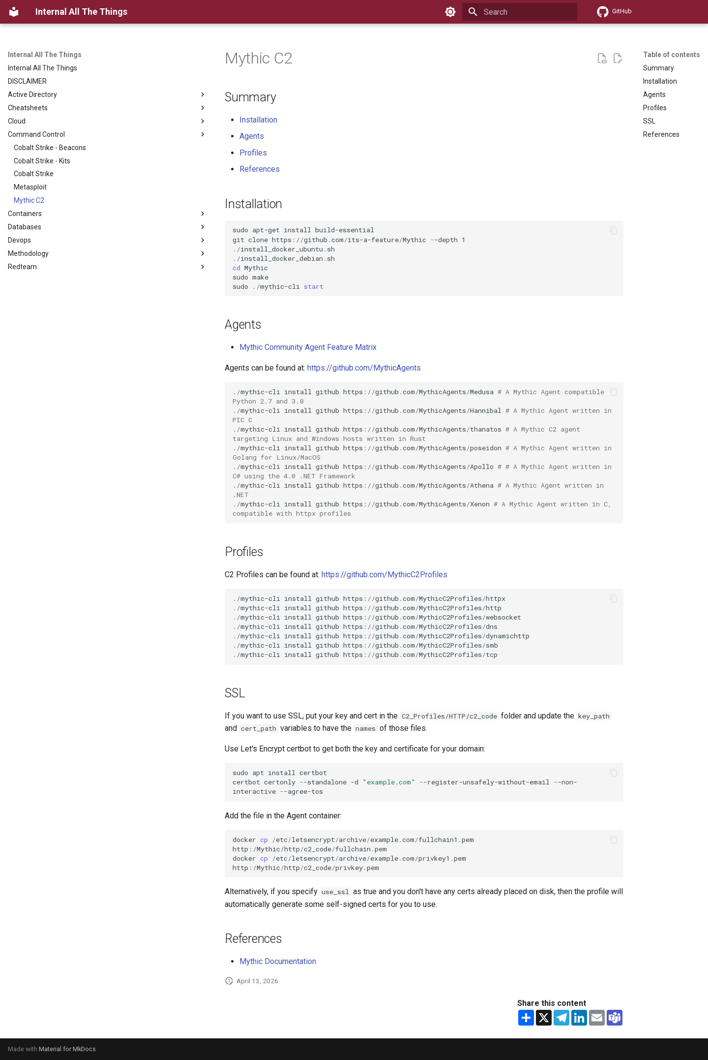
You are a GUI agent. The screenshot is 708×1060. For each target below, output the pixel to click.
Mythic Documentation (277, 961)
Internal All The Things (45, 55)
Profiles (253, 152)
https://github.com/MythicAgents (364, 368)
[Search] (519, 12)
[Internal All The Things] (14, 12)
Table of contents (671, 55)
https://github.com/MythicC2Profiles (384, 574)
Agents (251, 136)
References (259, 169)
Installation (258, 120)
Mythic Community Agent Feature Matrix (308, 347)
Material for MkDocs (67, 1049)
